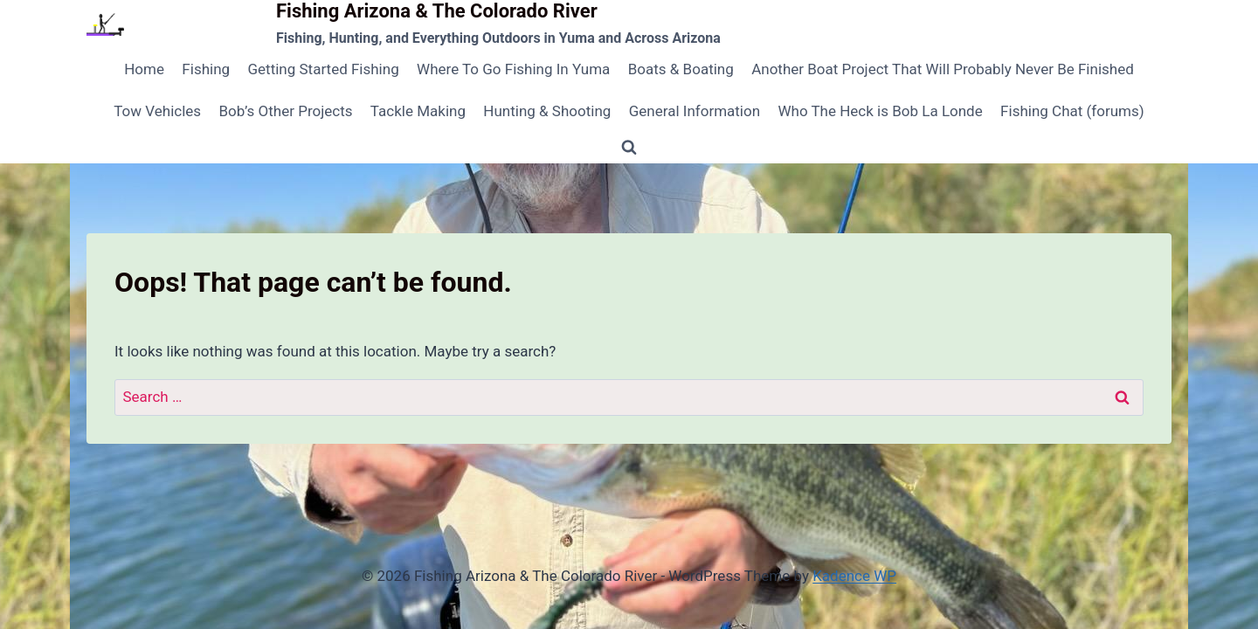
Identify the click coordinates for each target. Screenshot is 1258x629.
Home (144, 69)
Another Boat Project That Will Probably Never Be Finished (942, 69)
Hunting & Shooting (547, 111)
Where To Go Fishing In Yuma (513, 69)
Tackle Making (418, 111)
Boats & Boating (681, 69)
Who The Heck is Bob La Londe (880, 111)
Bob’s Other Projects (285, 111)
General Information (694, 111)
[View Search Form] (629, 147)
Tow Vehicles (157, 111)
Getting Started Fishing (322, 69)
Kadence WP (854, 575)
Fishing (206, 69)
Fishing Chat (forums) (1072, 111)
